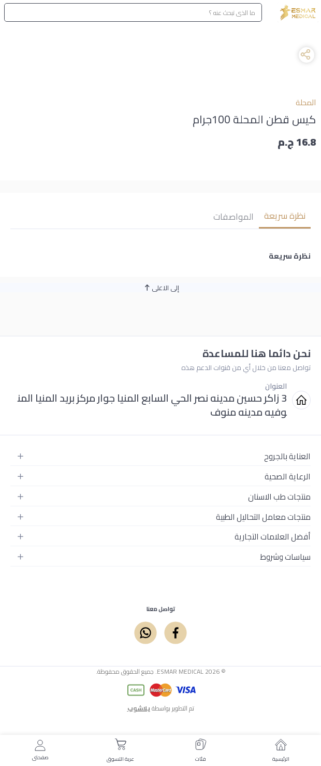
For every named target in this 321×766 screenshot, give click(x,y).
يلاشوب (138, 708)
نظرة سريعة (284, 215)
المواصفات (233, 216)
